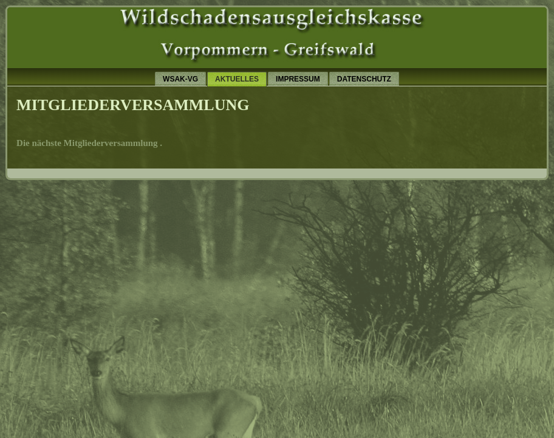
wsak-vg (180, 79)
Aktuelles (237, 79)
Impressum (298, 79)
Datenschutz (364, 79)
